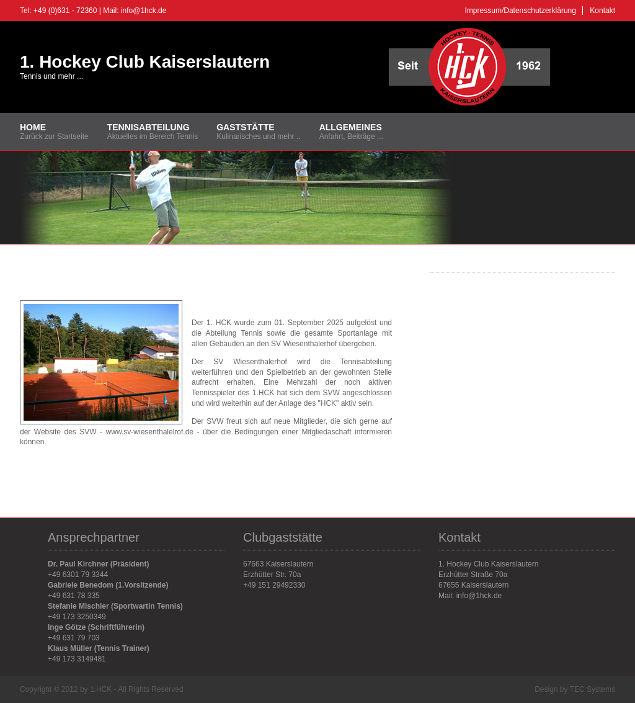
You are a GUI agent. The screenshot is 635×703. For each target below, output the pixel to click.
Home (33, 127)
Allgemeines (350, 127)
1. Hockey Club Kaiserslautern (145, 61)
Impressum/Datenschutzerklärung (520, 10)
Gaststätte (245, 127)
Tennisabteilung (148, 127)
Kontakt (602, 10)
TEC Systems (592, 689)
